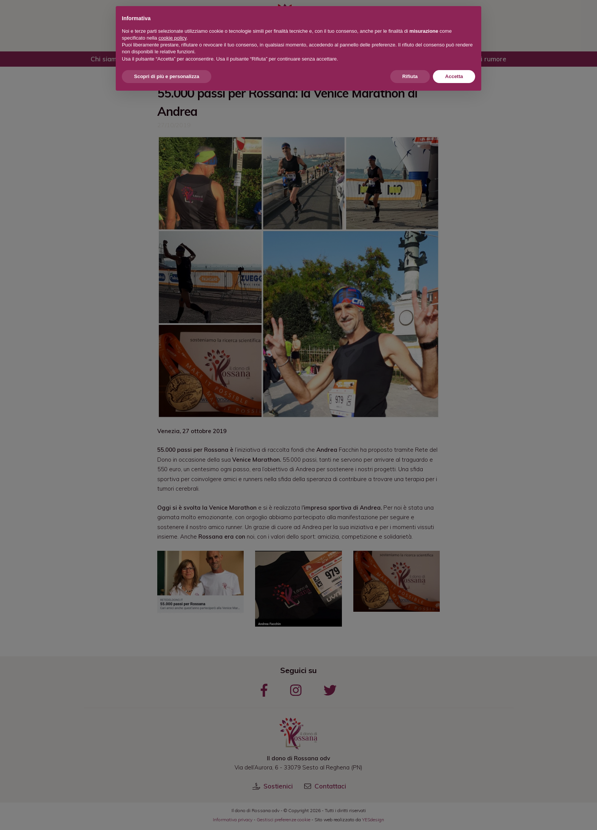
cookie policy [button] (172, 38)
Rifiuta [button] (410, 76)
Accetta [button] (454, 76)
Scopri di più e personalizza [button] (166, 76)
